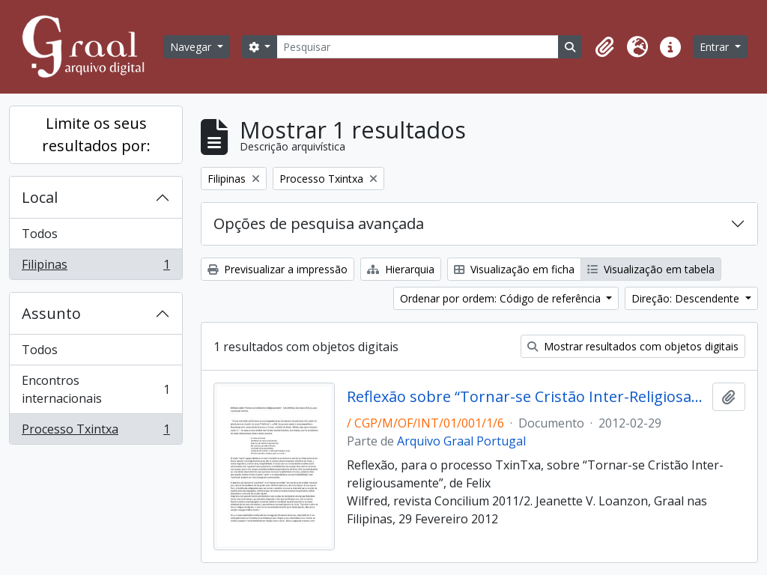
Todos (40, 233)
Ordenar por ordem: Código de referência (502, 298)
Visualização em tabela (651, 269)
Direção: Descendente (686, 298)
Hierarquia (400, 269)
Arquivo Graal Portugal (461, 441)
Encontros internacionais (95, 389)
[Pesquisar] (417, 46)
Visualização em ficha (514, 269)
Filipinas (95, 267)
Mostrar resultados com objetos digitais (633, 346)
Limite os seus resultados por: (96, 134)
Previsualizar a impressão (277, 269)
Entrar (716, 47)
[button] (604, 47)
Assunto (51, 313)
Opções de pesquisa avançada (318, 223)
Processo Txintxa (95, 432)
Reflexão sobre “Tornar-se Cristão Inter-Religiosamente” (527, 397)
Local (40, 197)
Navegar (192, 47)
